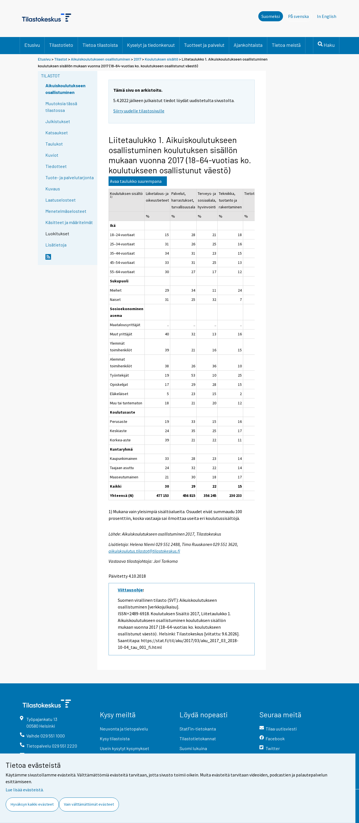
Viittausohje (130, 590)
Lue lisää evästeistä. (25, 789)
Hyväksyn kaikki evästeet (32, 804)
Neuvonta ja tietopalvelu (124, 728)
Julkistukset (57, 121)
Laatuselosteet (60, 199)
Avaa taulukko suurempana (136, 181)
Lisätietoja (55, 244)
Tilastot (60, 59)
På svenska (300, 16)
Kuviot (51, 155)
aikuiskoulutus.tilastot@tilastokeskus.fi (144, 551)
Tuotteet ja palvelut (204, 45)
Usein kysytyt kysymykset (124, 748)
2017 (137, 59)
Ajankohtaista (248, 45)
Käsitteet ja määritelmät (69, 222)
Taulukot (54, 143)
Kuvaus (52, 188)
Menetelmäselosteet (65, 211)
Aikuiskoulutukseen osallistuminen (100, 59)
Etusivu (32, 45)
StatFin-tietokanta (198, 728)
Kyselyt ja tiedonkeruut (151, 45)
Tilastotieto (61, 45)
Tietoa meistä (286, 45)
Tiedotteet (56, 166)
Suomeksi (270, 16)
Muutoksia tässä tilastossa (61, 107)
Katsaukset (56, 132)
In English (326, 16)
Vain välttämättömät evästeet (89, 804)
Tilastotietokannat (198, 738)
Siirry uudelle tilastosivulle (138, 111)
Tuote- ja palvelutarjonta (69, 177)
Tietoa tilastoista (100, 45)
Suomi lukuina (193, 748)
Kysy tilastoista (115, 738)
